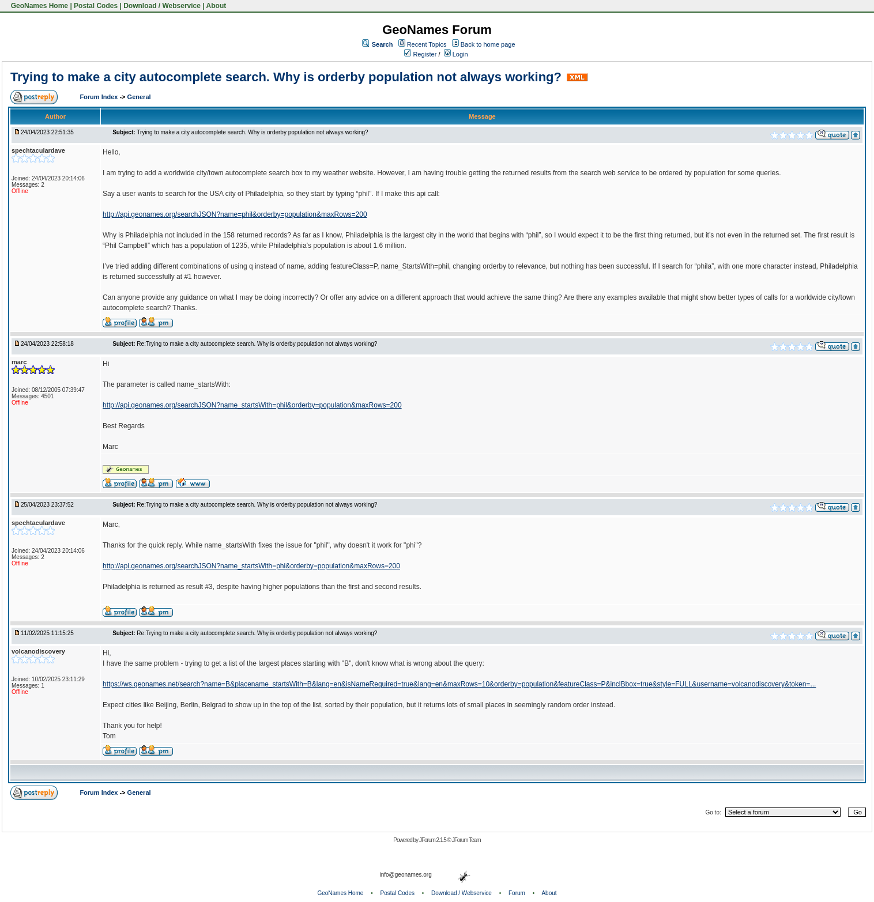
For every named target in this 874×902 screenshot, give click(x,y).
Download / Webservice (162, 6)
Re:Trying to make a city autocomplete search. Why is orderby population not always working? (257, 344)
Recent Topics (427, 44)
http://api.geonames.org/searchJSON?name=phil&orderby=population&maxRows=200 (235, 214)
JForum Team (466, 840)
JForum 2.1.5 (433, 840)
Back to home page (488, 44)
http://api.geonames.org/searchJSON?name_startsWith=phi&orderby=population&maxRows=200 (251, 566)
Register (420, 54)
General (139, 96)
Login (456, 54)
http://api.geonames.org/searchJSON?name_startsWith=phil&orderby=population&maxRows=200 (252, 405)
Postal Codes (96, 6)
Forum (516, 893)
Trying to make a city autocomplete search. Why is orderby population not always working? (286, 77)
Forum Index (99, 96)
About (216, 6)
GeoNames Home (38, 6)
